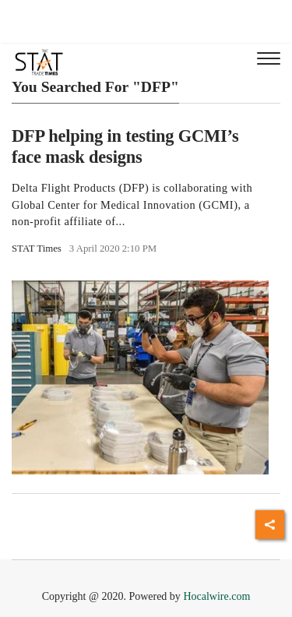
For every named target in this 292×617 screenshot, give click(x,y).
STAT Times (37, 248)
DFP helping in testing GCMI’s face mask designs (125, 146)
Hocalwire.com (216, 596)
